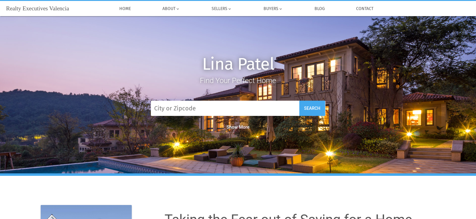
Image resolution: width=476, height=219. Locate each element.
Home (125, 9)
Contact (365, 9)
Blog (320, 9)
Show (238, 127)
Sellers (222, 9)
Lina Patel (238, 64)
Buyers (273, 9)
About (171, 9)
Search (312, 108)
